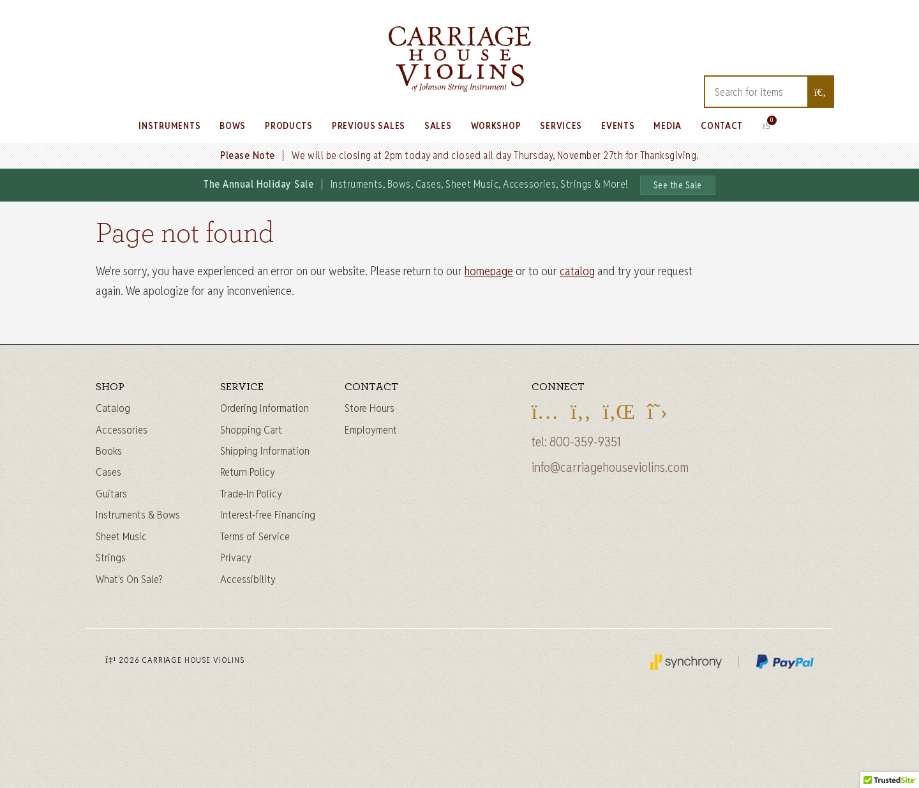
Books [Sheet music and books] (109, 451)
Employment (371, 430)
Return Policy (247, 472)
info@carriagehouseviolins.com (610, 467)
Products (289, 125)
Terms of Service (255, 536)
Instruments (169, 125)
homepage (489, 270)
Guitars (111, 494)
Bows (233, 125)
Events (617, 125)
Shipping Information (265, 451)
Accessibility (248, 579)
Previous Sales (368, 125)
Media (668, 125)
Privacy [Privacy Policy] (235, 557)
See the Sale (678, 185)
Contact (722, 125)
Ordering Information (264, 408)
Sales (438, 125)
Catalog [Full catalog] (113, 408)
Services (561, 125)
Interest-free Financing (267, 515)
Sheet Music (121, 536)
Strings (111, 557)
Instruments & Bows (138, 515)
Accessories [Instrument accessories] (121, 430)
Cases (108, 472)
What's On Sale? (129, 579)
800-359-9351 (585, 442)
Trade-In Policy (251, 494)
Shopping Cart (251, 430)
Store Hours (369, 408)
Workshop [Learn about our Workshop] (496, 125)
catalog (577, 270)
